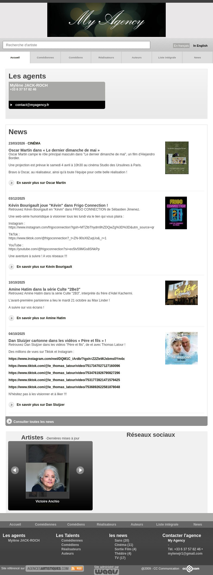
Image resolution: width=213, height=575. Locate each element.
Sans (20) (122, 540)
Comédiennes (45, 57)
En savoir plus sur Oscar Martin (41, 183)
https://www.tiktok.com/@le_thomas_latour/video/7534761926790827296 (64, 373)
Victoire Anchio (47, 499)
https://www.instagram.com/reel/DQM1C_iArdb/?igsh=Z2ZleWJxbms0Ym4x (67, 359)
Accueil (15, 57)
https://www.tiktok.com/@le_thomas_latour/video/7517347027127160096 (64, 366)
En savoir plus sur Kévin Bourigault (44, 267)
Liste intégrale (167, 57)
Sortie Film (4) (125, 549)
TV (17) (120, 558)
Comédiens (76, 57)
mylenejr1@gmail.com (185, 553)
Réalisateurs (106, 57)
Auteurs (137, 57)
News (197, 57)
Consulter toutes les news (34, 422)
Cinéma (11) (124, 545)
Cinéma (34, 143)
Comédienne (47, 505)
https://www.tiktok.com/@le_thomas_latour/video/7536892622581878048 (64, 387)
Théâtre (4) (123, 553)
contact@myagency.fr (32, 105)
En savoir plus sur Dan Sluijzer (41, 405)
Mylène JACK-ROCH (24, 540)
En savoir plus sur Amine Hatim (41, 318)
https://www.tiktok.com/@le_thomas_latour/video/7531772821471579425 (64, 380)
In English (200, 45)
